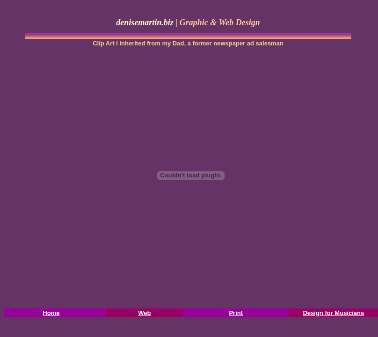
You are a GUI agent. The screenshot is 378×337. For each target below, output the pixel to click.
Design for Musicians (333, 312)
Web (144, 312)
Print (236, 312)
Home (51, 312)
